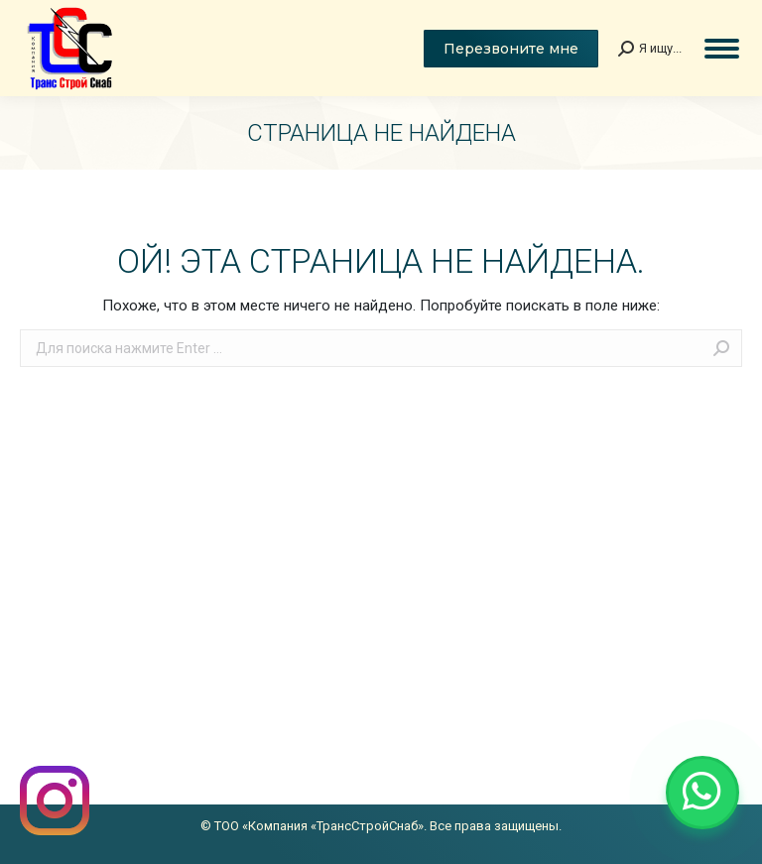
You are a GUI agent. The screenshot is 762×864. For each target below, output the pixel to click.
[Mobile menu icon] (721, 48)
